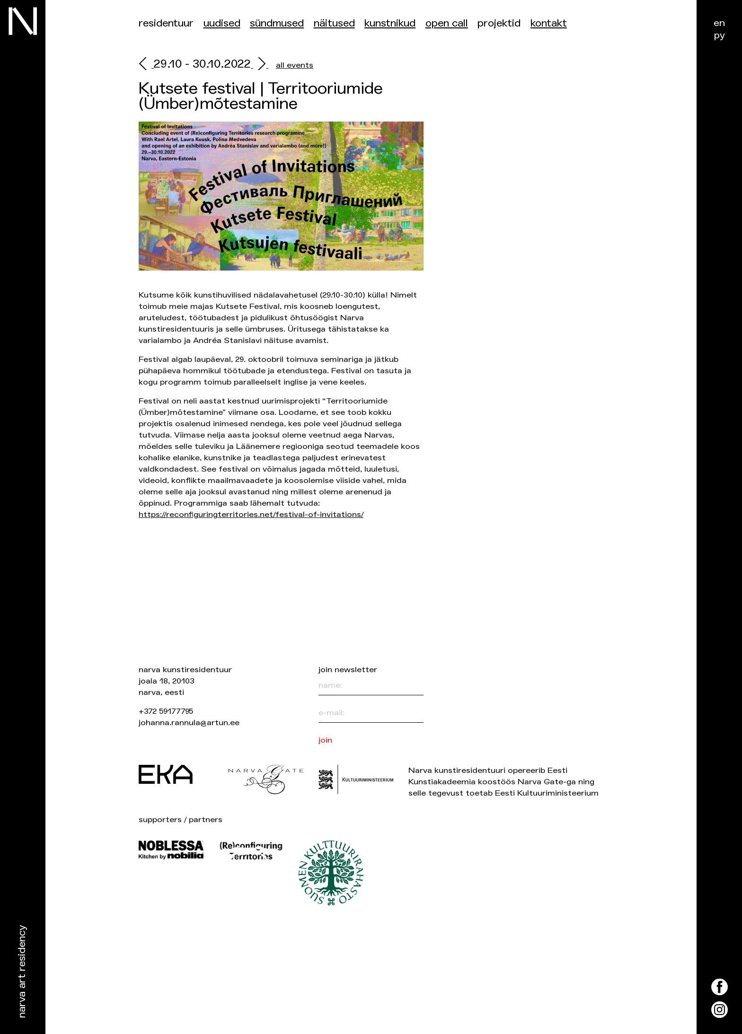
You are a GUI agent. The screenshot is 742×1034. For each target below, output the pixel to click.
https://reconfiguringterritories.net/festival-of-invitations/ (251, 514)
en (719, 23)
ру (719, 35)
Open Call (446, 23)
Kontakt (548, 23)
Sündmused (277, 23)
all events (294, 65)
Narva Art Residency (22, 971)
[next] (259, 65)
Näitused (334, 23)
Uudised (221, 23)
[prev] (146, 65)
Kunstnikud (389, 23)
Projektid (499, 23)
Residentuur (166, 23)
